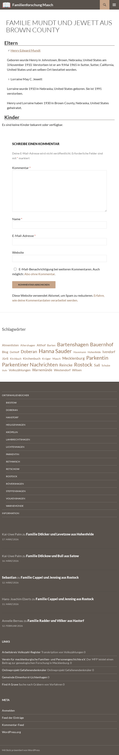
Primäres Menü (114, 5)
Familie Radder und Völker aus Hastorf (56, 620)
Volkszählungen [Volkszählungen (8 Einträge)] (20, 370)
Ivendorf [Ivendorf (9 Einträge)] (108, 352)
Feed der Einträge (13, 717)
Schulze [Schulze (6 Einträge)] (106, 365)
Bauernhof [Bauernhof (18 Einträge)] (101, 344)
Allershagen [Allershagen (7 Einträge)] (27, 345)
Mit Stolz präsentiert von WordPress (21, 750)
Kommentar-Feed (13, 725)
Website (18, 252)
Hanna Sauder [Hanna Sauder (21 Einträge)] (55, 351)
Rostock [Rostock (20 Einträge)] (83, 364)
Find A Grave (10, 684)
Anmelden (8, 710)
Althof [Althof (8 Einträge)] (41, 345)
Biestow (11, 402)
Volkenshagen (15, 498)
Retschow (12, 468)
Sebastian (9, 577)
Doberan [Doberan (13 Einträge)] (29, 351)
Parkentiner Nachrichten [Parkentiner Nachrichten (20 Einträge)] (30, 364)
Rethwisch (13, 461)
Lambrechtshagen (18, 439)
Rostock (11, 476)
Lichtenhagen (15, 446)
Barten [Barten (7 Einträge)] (51, 345)
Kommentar (21, 168)
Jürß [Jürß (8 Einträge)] (5, 358)
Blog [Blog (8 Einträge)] (5, 352)
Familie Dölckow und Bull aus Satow (52, 556)
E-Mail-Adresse (24, 236)
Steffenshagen (16, 491)
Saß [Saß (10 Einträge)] (97, 365)
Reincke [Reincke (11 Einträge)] (65, 365)
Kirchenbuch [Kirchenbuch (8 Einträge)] (32, 358)
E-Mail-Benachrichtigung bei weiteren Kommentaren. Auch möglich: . (56, 271)
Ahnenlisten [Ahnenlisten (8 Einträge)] (10, 345)
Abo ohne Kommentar (39, 274)
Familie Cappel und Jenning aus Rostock (50, 577)
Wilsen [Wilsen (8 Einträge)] (77, 370)
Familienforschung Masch (32, 5)
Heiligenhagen (15, 424)
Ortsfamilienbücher (15, 395)
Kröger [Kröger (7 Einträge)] (46, 358)
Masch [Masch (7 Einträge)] (57, 358)
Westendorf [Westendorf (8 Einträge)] (62, 370)
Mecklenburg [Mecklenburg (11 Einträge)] (73, 358)
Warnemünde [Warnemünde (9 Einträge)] (42, 370)
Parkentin (12, 454)
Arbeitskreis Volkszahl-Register (21, 652)
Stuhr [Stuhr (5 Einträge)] (4, 370)
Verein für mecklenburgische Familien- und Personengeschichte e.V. (44, 659)
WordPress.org (11, 732)
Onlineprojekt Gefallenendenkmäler (24, 670)
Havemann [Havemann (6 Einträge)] (79, 352)
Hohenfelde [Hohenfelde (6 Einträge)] (94, 352)
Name (17, 219)
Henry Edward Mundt (26, 50)
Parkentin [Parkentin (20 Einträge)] (97, 357)
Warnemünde (15, 505)
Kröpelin (12, 432)
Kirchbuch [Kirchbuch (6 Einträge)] (15, 358)
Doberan (12, 409)
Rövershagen (15, 483)
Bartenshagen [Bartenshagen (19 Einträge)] (72, 344)
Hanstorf (12, 417)
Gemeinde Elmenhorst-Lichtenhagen (24, 677)
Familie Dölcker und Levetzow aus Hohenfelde (60, 534)
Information (10, 513)
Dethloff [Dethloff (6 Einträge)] (14, 352)
